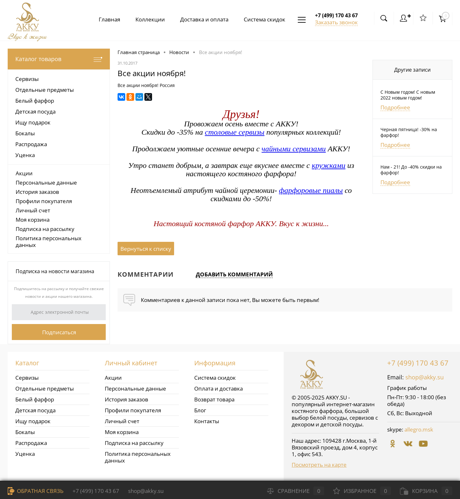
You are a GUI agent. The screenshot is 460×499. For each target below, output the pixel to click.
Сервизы (27, 377)
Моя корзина (33, 219)
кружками (328, 165)
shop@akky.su (424, 377)
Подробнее (395, 107)
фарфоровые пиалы (311, 190)
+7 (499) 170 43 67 (417, 363)
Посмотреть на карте (319, 464)
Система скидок (263, 19)
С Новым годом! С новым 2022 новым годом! (407, 95)
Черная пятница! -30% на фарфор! (408, 132)
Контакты (206, 421)
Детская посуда (35, 410)
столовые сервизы (234, 132)
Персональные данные (46, 182)
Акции (24, 173)
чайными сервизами (294, 149)
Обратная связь (36, 491)
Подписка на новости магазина (55, 271)
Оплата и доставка (218, 388)
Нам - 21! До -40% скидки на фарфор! (411, 170)
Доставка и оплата (202, 19)
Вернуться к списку (145, 248)
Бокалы (25, 432)
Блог (200, 410)
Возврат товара (214, 399)
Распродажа (31, 443)
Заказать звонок (336, 22)
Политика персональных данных (48, 241)
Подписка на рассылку (45, 229)
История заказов (37, 191)
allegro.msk (418, 429)
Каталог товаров (58, 59)
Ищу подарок (32, 421)
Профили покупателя (44, 201)
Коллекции (146, 19)
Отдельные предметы (44, 388)
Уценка (25, 453)
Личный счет (33, 210)
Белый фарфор (34, 399)
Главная (104, 19)
